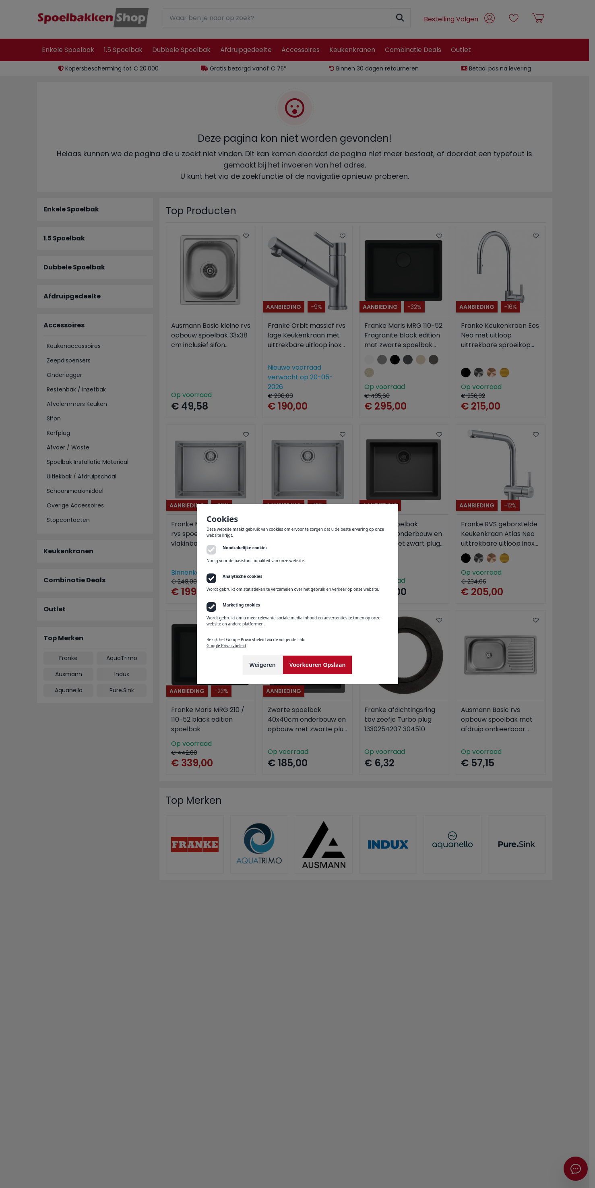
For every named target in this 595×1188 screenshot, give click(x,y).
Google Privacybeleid (226, 645)
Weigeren (263, 665)
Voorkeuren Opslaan (317, 665)
